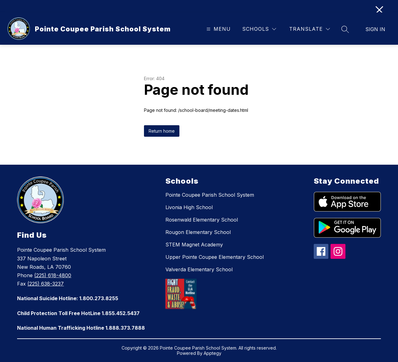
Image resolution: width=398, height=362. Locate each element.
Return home (162, 131)
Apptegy (212, 353)
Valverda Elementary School (199, 269)
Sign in (375, 29)
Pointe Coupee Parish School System (209, 195)
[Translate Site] (309, 29)
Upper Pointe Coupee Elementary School (214, 257)
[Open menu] (218, 29)
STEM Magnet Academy (194, 244)
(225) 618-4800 (52, 275)
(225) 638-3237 (45, 284)
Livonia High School (189, 207)
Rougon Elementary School (198, 232)
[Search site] (345, 29)
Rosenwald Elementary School (201, 220)
